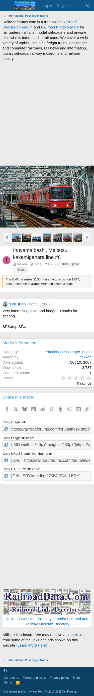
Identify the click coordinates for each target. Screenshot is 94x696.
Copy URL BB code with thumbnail (27, 454)
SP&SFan (17, 304)
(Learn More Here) (31, 645)
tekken (22, 264)
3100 (64, 264)
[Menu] (7, 6)
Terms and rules (34, 678)
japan (75, 264)
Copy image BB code (18, 438)
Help (76, 678)
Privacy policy (59, 678)
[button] (7, 237)
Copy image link (14, 422)
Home (8, 682)
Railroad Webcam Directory (29, 619)
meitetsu (20, 269)
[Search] (88, 5)
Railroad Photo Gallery (60, 27)
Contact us (11, 678)
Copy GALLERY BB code (21, 469)
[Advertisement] (47, 113)
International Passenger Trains (66, 352)
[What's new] (78, 5)
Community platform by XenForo (41, 691)
